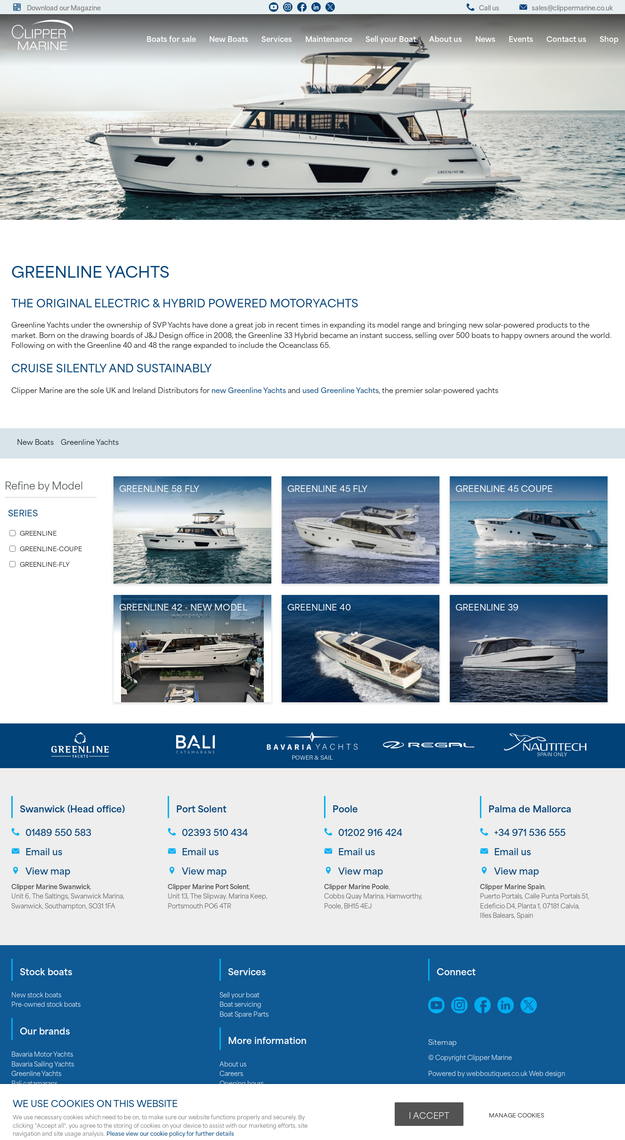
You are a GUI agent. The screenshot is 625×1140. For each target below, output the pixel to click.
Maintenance (328, 38)
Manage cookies (516, 1114)
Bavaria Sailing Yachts (42, 1063)
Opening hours (241, 1083)
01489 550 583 (58, 832)
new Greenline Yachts (248, 389)
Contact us (566, 38)
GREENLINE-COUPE (51, 549)
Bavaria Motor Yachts (42, 1054)
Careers (231, 1073)
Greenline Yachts (90, 441)
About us (445, 38)
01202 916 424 (370, 832)
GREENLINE (38, 533)
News (485, 38)
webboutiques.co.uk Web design (515, 1073)
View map (48, 870)
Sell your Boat (390, 38)
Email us (43, 851)
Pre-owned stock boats (46, 1004)
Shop (609, 38)
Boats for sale (171, 38)
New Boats (228, 38)
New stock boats (36, 994)
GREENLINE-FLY (45, 564)
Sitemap (443, 1041)
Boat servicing (240, 1004)
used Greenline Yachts (340, 389)
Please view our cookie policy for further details (170, 1133)
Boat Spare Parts (243, 1014)
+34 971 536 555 (530, 832)
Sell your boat (239, 994)
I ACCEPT (429, 1115)
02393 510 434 (215, 832)
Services (276, 38)
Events (521, 38)
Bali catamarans (34, 1083)
